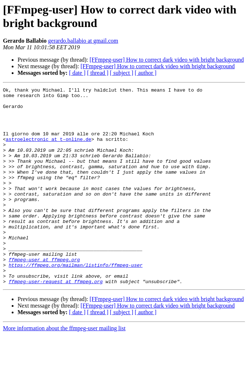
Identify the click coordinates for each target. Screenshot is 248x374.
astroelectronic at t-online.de (48, 150)
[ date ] (77, 73)
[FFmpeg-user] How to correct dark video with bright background (166, 60)
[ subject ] (121, 73)
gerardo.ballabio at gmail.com (83, 41)
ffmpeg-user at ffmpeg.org (44, 294)
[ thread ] (97, 73)
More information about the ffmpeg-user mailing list (64, 368)
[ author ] (146, 73)
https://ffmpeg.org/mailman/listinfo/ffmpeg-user (76, 301)
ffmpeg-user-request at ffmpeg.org (56, 320)
